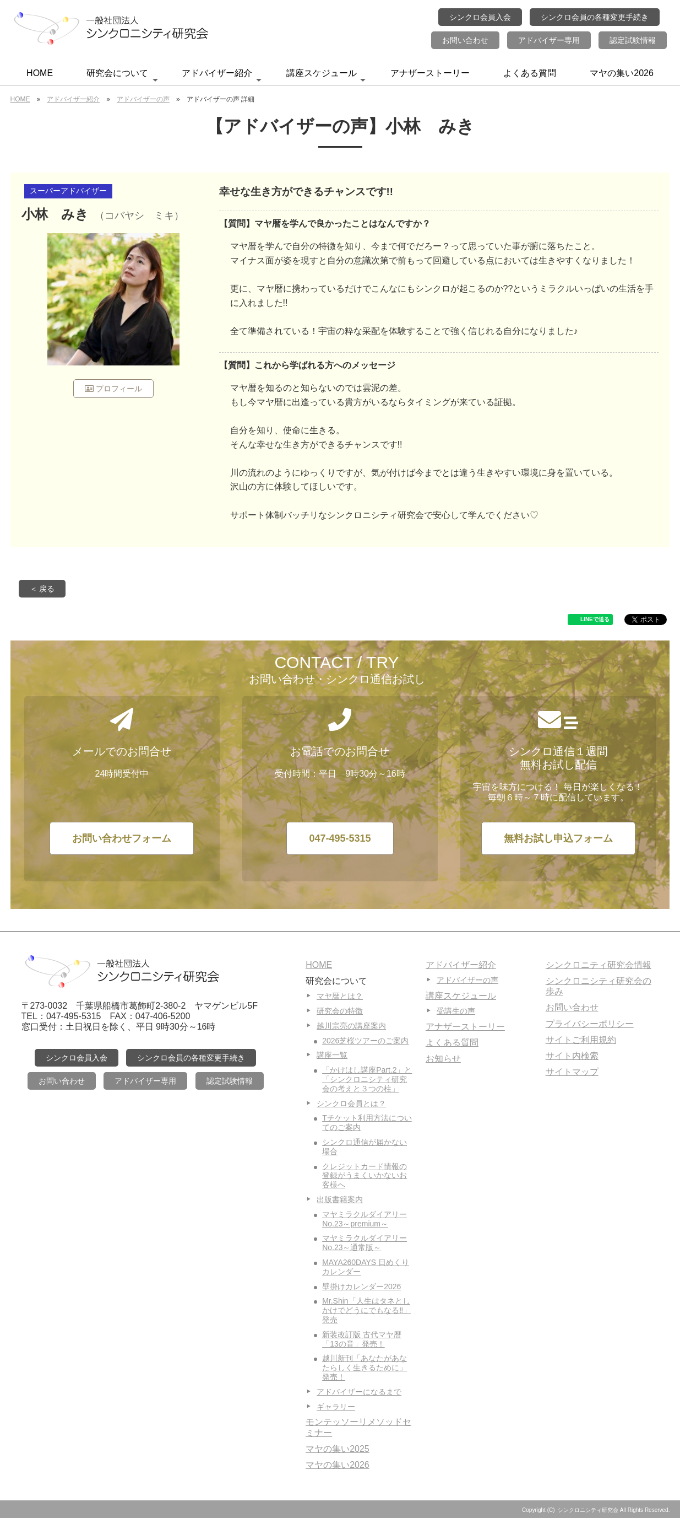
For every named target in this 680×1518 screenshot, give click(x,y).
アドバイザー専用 (549, 40)
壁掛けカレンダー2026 (361, 1286)
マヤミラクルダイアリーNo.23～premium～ (364, 1219)
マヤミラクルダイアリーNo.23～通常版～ (364, 1243)
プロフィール (113, 388)
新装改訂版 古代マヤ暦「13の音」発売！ (361, 1339)
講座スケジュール (326, 76)
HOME (39, 73)
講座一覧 (332, 1055)
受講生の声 (456, 1010)
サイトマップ (572, 1071)
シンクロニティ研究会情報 (598, 965)
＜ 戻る (42, 588)
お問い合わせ (465, 40)
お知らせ (443, 1058)
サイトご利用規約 (581, 1040)
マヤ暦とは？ (340, 996)
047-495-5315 (340, 838)
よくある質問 (529, 73)
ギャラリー (336, 1406)
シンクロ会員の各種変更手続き (595, 17)
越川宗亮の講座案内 (351, 1025)
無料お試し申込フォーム (558, 838)
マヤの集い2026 (622, 73)
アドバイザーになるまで (359, 1391)
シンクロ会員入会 (480, 17)
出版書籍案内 (340, 1199)
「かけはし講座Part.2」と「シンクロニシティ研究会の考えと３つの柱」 (367, 1079)
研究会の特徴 (340, 1010)
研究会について (122, 76)
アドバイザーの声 (143, 99)
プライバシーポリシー (590, 1024)
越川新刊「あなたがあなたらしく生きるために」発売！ (364, 1367)
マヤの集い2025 (337, 1449)
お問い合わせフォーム (121, 838)
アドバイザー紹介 (221, 76)
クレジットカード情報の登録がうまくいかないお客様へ (364, 1175)
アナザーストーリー (430, 73)
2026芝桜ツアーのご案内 (365, 1040)
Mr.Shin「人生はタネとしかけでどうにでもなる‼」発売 (366, 1310)
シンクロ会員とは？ (351, 1103)
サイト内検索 (572, 1056)
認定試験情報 (633, 40)
